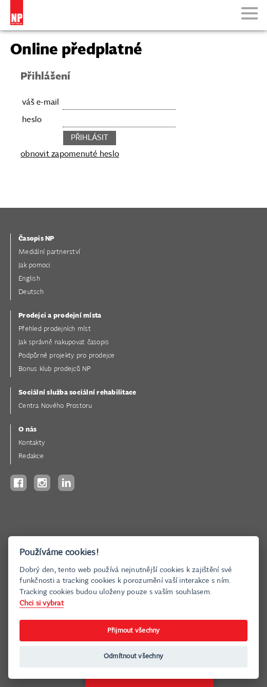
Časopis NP (36, 238)
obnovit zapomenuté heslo (70, 154)
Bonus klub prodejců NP (54, 369)
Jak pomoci (34, 265)
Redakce (31, 456)
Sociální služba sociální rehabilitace (77, 392)
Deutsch (31, 292)
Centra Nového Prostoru (55, 406)
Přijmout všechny (133, 630)
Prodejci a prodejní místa (59, 315)
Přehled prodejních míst (54, 329)
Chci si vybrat (42, 603)
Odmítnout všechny (133, 656)
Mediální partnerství (49, 252)
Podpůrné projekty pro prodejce (66, 355)
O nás (27, 429)
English (29, 279)
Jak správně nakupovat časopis (63, 342)
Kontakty (31, 443)
